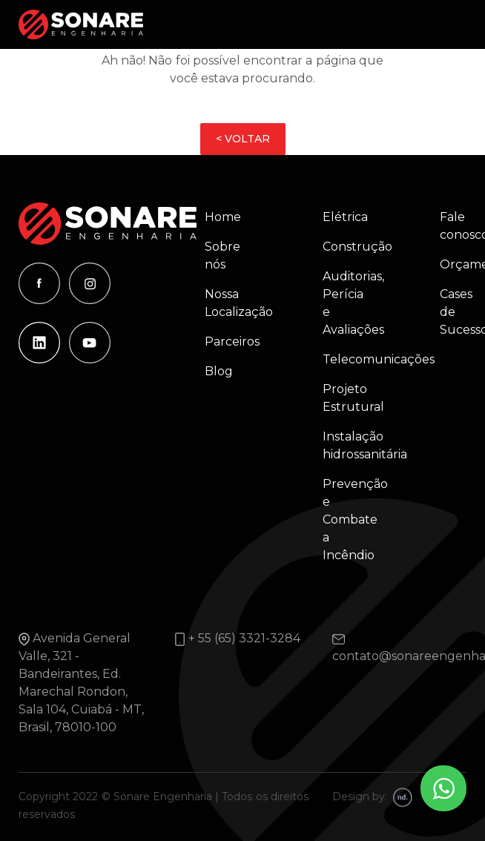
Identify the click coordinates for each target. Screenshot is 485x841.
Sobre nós (222, 255)
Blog (219, 371)
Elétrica (345, 217)
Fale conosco (446, 226)
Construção (347, 247)
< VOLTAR (243, 138)
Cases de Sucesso (446, 312)
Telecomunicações (347, 359)
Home (223, 217)
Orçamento (446, 264)
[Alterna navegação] (445, 24)
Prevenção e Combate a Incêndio (347, 519)
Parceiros (229, 341)
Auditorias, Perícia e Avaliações (347, 303)
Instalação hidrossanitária (347, 445)
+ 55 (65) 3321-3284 (244, 638)
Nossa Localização (229, 303)
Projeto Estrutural (347, 398)
